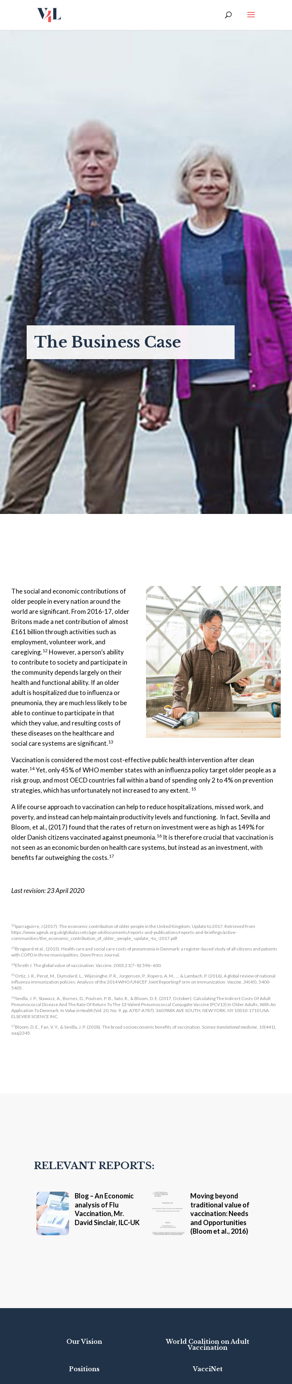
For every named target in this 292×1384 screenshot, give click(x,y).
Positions (84, 1369)
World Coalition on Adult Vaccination (207, 1344)
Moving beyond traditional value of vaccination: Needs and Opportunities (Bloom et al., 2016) (220, 1213)
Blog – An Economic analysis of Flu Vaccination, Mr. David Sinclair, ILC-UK (107, 1209)
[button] (251, 19)
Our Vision (84, 1341)
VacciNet (208, 1369)
